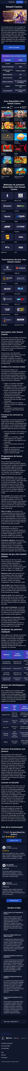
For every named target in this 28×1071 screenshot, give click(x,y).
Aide (2, 1052)
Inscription (20, 2)
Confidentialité (5, 1048)
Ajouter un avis (14, 840)
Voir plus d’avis (14, 900)
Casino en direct (13, 107)
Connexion (11, 2)
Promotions (4, 1057)
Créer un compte (14, 47)
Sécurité (3, 1055)
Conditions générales (6, 1043)
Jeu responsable (5, 1046)
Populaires (5, 107)
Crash (18, 107)
